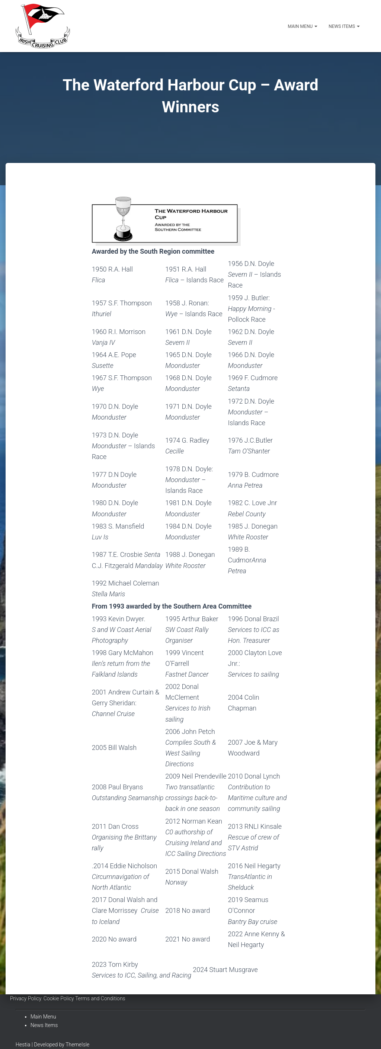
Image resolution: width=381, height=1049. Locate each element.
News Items (344, 26)
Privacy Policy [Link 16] (25, 998)
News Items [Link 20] (44, 1025)
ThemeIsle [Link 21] (77, 1045)
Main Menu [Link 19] (43, 1017)
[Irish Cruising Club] (43, 26)
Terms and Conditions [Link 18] (100, 998)
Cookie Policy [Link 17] (59, 998)
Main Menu (302, 26)
